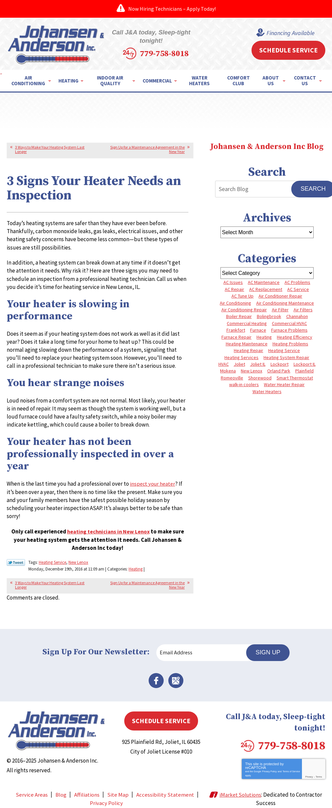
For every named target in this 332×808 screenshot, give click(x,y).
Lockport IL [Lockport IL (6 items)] (305, 364)
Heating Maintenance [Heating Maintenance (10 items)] (247, 343)
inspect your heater (153, 484)
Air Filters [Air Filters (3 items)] (303, 309)
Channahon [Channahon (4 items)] (297, 316)
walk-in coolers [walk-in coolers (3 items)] (244, 384)
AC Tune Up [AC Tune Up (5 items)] (242, 296)
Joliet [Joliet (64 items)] (239, 364)
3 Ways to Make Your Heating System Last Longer (50, 149)
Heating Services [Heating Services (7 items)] (241, 357)
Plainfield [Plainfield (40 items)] (304, 371)
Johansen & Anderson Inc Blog (266, 146)
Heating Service (52, 561)
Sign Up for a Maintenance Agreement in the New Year (147, 149)
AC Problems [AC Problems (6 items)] (297, 282)
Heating (136, 568)
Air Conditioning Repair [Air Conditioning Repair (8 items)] (244, 309)
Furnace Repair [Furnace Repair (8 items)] (236, 337)
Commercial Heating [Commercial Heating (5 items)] (247, 323)
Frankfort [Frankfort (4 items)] (235, 330)
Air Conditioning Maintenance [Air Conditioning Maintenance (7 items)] (285, 303)
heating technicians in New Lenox (108, 531)
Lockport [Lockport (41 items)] (280, 364)
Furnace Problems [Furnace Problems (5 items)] (289, 330)
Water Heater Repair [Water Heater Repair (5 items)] (284, 384)
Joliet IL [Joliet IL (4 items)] (258, 364)
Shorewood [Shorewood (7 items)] (260, 377)
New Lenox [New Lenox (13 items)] (251, 371)
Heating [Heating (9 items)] (264, 337)
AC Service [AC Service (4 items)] (298, 289)
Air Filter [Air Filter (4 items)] (280, 309)
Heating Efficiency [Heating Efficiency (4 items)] (294, 337)
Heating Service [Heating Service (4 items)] (284, 350)
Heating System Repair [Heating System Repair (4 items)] (286, 357)
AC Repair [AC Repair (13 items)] (234, 289)
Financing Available (289, 33)
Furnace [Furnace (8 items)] (258, 330)
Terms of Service (291, 765)
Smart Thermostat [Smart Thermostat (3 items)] (295, 377)
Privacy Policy (269, 765)
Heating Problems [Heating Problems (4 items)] (290, 343)
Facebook (156, 679)
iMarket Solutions (241, 788)
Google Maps (175, 679)
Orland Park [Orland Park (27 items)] (278, 371)
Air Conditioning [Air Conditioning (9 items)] (235, 303)
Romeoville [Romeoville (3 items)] (232, 377)
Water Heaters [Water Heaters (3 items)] (267, 391)
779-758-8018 (177, 48)
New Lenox (78, 561)
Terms (319, 771)
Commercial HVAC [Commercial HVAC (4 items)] (289, 323)
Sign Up (270, 651)
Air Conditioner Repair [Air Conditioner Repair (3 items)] (280, 296)
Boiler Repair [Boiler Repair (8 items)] (239, 316)
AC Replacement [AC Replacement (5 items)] (265, 289)
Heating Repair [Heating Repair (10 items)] (248, 350)
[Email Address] (204, 651)
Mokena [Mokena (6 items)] (228, 371)
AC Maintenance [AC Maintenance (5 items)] (264, 282)
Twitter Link (16, 562)
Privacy (309, 771)
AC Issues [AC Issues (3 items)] (233, 282)
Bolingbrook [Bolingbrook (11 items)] (269, 316)
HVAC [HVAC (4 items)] (223, 364)
